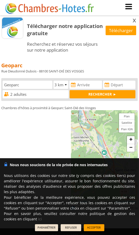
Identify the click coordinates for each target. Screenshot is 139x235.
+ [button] (131, 140)
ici (40, 219)
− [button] (131, 148)
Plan (127, 116)
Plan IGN (127, 129)
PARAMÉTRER (46, 227)
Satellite (127, 123)
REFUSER (71, 227)
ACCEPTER (94, 227)
